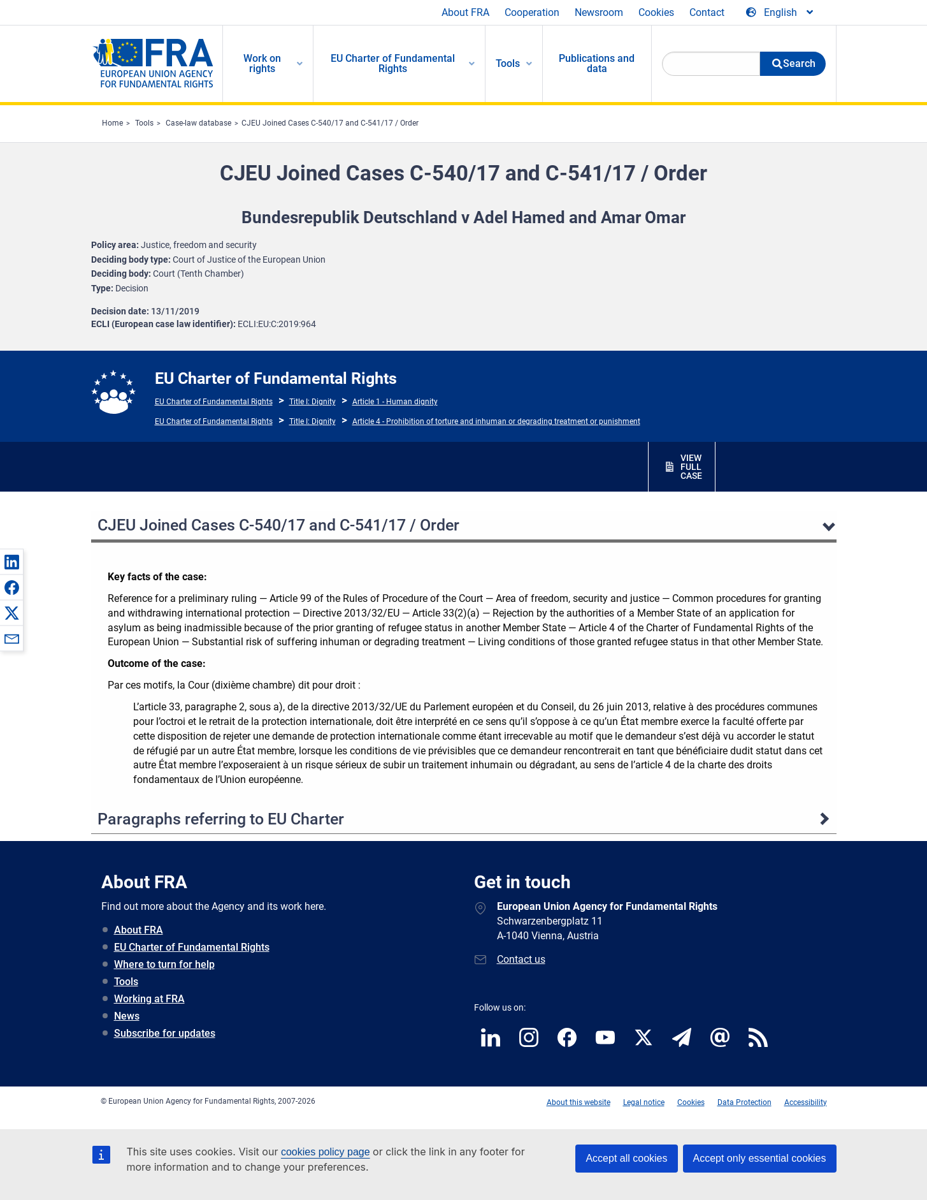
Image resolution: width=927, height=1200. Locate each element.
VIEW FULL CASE (691, 467)
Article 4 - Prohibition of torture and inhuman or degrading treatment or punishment (496, 421)
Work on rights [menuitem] (262, 63)
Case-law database (198, 123)
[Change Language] (780, 12)
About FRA (465, 12)
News (127, 1016)
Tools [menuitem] (508, 63)
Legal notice (644, 1102)
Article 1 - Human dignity (395, 401)
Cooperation (532, 12)
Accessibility (805, 1102)
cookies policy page (325, 1151)
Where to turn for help (164, 964)
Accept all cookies (626, 1158)
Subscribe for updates (164, 1033)
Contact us (521, 959)
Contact (706, 12)
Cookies (656, 12)
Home (112, 123)
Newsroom (599, 12)
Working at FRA (149, 999)
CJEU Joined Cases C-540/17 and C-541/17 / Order (330, 123)
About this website (578, 1102)
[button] (11, 561)
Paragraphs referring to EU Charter (220, 819)
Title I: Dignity (312, 401)
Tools (144, 123)
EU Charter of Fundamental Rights (214, 401)
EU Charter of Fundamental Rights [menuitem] (393, 63)
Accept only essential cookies (759, 1158)
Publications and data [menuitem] (597, 63)
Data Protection (744, 1102)
